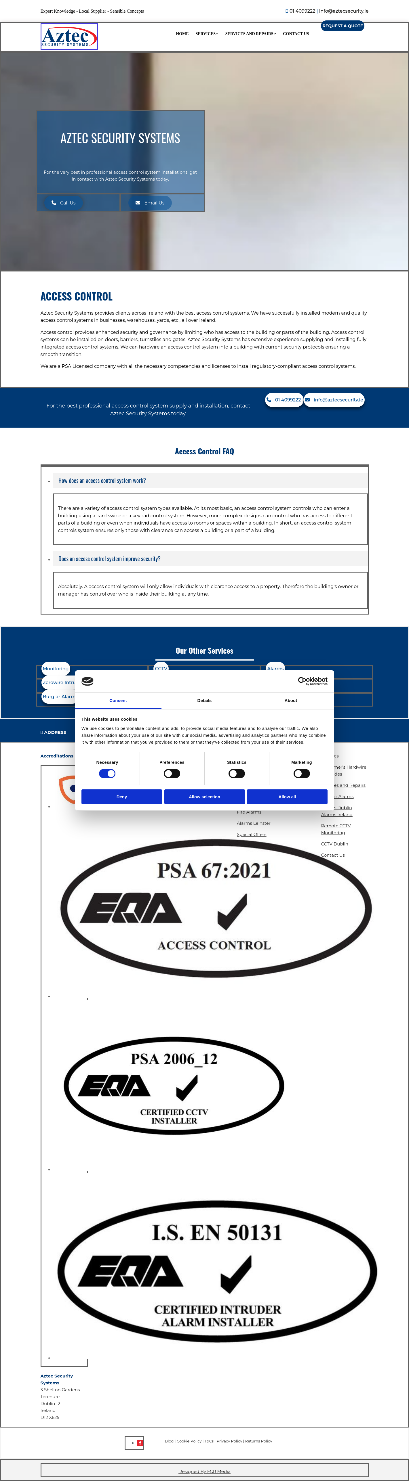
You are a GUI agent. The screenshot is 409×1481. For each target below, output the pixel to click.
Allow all (287, 796)
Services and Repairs (249, 34)
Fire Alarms (249, 812)
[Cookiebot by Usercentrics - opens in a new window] (302, 681)
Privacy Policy (229, 1441)
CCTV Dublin (334, 844)
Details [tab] (204, 700)
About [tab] (291, 700)
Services (205, 34)
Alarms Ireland (337, 814)
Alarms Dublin (336, 807)
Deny (122, 796)
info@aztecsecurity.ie (344, 11)
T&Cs (209, 1441)
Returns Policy (258, 1441)
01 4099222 (302, 11)
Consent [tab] (118, 700)
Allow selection (204, 796)
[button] (342, 25)
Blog (169, 1441)
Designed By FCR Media (204, 1471)
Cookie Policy (189, 1441)
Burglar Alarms (337, 796)
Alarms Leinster (254, 823)
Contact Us (296, 34)
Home (182, 34)
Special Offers (252, 834)
